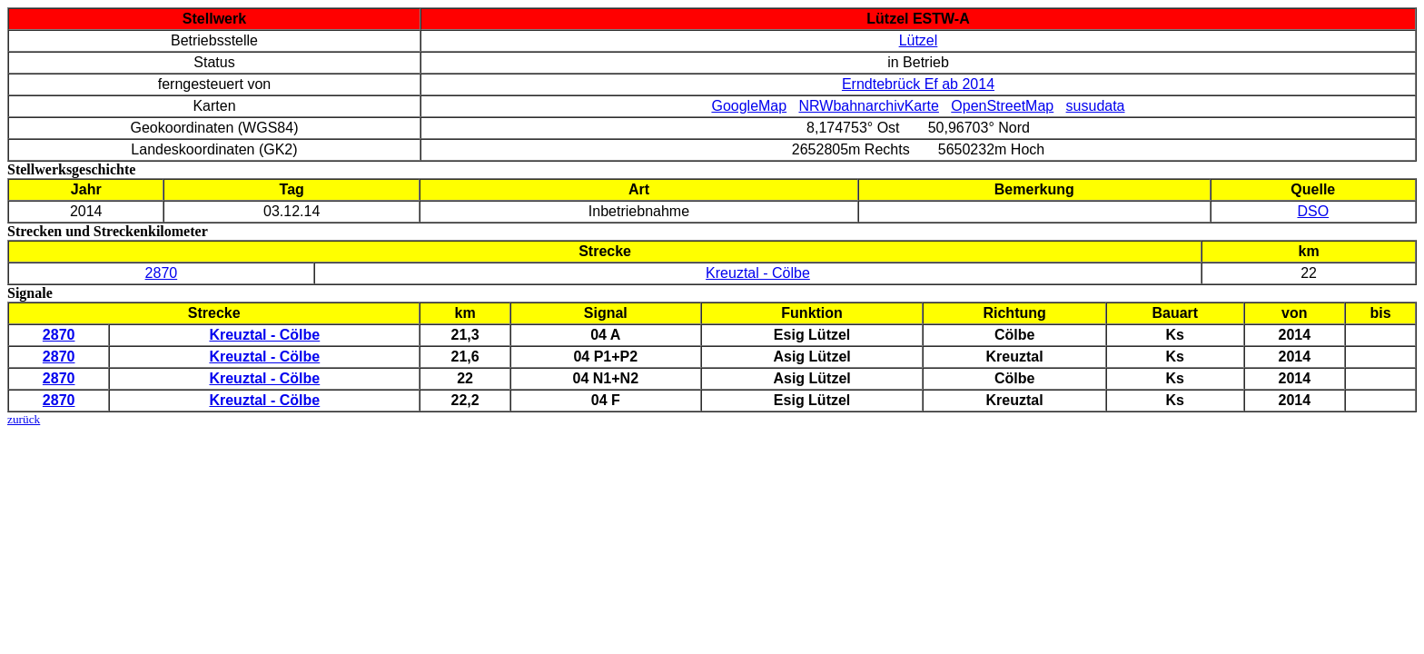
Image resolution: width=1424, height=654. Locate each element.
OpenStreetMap (1002, 106)
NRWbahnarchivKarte (869, 106)
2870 (161, 273)
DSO (1313, 211)
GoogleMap (748, 106)
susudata (1095, 106)
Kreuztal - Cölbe (758, 273)
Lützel (918, 40)
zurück (23, 419)
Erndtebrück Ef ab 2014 (918, 84)
